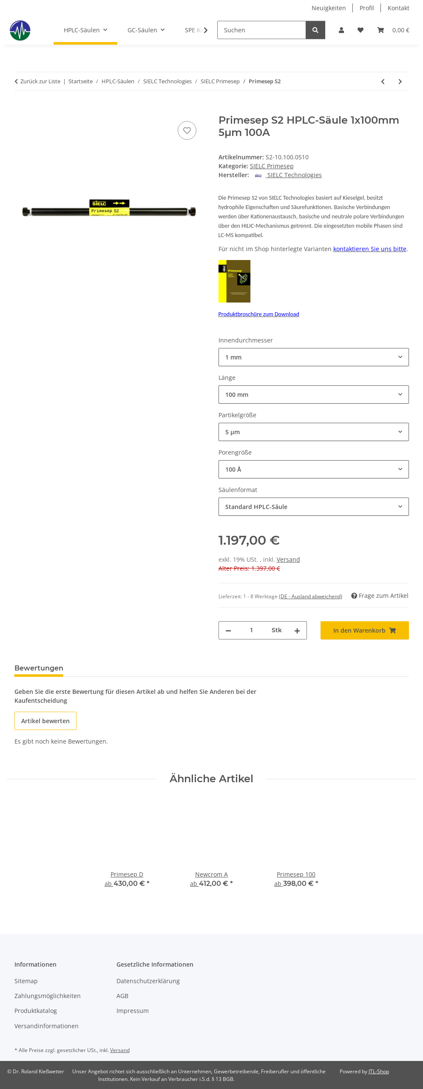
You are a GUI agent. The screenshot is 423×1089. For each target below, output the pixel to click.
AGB (122, 996)
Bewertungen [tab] (38, 668)
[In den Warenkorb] (21, 109)
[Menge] (251, 630)
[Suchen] (261, 30)
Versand (288, 559)
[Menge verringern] (228, 630)
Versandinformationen (46, 1026)
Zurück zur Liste (40, 81)
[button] (341, 30)
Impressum (132, 1011)
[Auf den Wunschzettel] (187, 130)
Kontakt (398, 8)
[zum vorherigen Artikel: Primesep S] (383, 81)
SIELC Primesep (272, 166)
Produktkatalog (35, 1011)
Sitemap (26, 981)
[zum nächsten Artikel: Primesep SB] (400, 81)
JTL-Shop (379, 1071)
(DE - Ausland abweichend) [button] (310, 596)
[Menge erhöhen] (297, 630)
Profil (367, 8)
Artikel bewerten (45, 721)
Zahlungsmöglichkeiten (47, 996)
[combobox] (314, 357)
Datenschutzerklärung (148, 981)
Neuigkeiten (329, 8)
